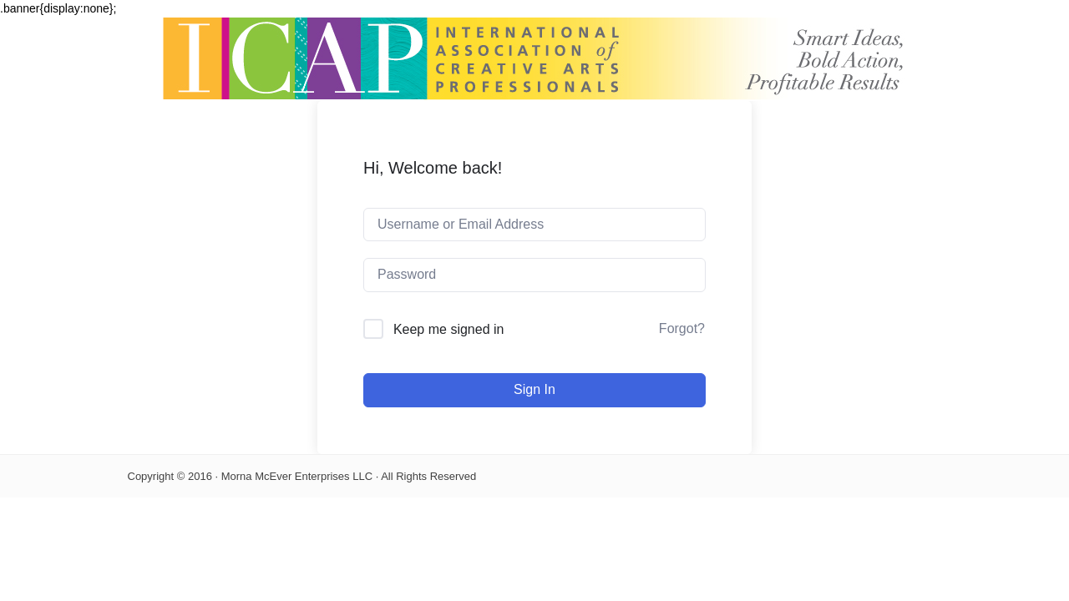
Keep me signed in (448, 329)
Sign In (534, 389)
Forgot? (682, 328)
